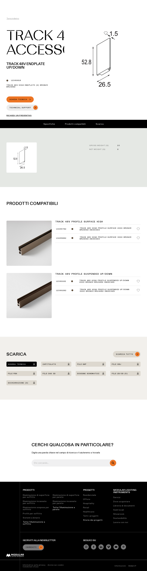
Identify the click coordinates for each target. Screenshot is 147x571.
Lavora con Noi (87, 2)
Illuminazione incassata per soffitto (35, 502)
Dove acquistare (121, 501)
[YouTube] (116, 547)
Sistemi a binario (31, 517)
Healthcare (88, 511)
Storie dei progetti (93, 520)
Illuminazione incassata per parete (64, 502)
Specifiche (49, 124)
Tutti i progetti (90, 516)
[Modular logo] (15, 556)
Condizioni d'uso (30, 567)
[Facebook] (94, 547)
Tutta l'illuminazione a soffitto (34, 523)
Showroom (118, 514)
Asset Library (54, 2)
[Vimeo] (109, 547)
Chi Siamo (103, 2)
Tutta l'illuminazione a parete (64, 508)
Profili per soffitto (32, 513)
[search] (113, 463)
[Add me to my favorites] (106, 33)
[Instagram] (86, 547)
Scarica (100, 124)
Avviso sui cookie (56, 565)
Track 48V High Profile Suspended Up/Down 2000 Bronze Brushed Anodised (104, 281)
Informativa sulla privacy (34, 565)
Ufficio (86, 499)
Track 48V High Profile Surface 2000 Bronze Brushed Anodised (105, 229)
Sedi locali (118, 510)
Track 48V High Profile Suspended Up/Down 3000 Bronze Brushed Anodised (104, 290)
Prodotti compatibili (75, 124)
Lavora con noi (120, 522)
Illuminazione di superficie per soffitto (36, 496)
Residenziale (89, 495)
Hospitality (88, 503)
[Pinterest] (123, 547)
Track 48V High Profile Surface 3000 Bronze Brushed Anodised (105, 238)
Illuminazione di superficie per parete (66, 496)
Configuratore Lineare (33, 2)
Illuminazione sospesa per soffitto (36, 508)
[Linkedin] (101, 547)
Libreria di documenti (124, 505)
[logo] (8, 7)
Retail (86, 507)
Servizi (116, 497)
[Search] (131, 7)
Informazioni (120, 566)
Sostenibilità (70, 2)
